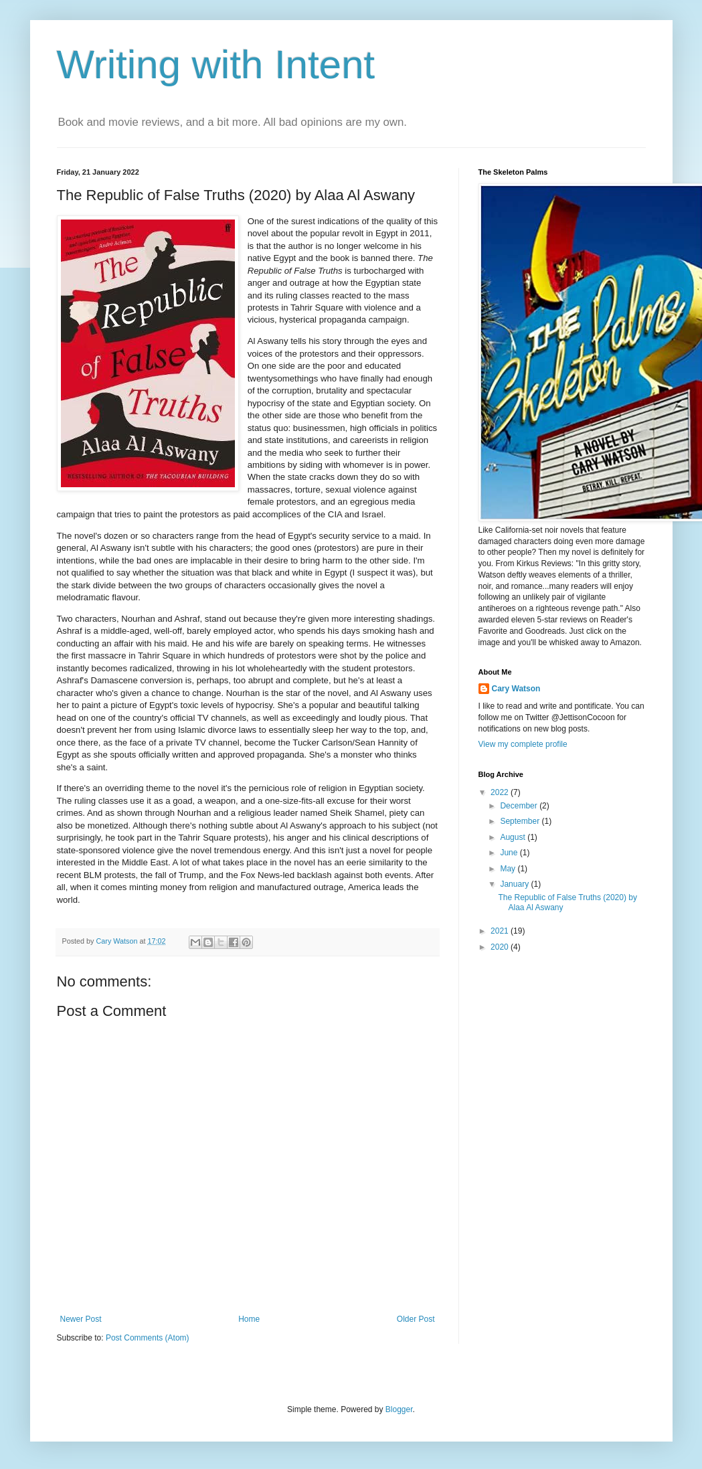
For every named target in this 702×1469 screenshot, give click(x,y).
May (508, 868)
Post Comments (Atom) (147, 1338)
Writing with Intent (216, 64)
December (519, 805)
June (509, 852)
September (520, 821)
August (513, 837)
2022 (501, 792)
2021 (501, 931)
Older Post (416, 1319)
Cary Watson (516, 688)
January (515, 884)
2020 (501, 947)
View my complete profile (522, 744)
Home (249, 1319)
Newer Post (81, 1319)
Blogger (399, 1409)
